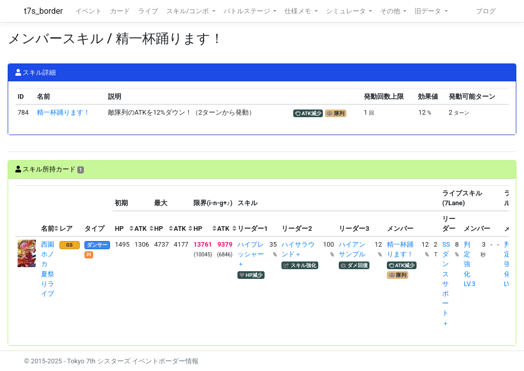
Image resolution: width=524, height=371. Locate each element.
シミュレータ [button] (346, 11)
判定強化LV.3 (469, 264)
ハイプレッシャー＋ (250, 254)
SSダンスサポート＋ (446, 284)
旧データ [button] (428, 11)
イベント (88, 11)
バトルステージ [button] (248, 11)
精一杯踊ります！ (63, 112)
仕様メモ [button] (299, 11)
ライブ (148, 11)
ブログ (486, 11)
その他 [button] (391, 11)
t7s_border (43, 11)
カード (120, 11)
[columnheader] (27, 211)
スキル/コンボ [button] (188, 11)
